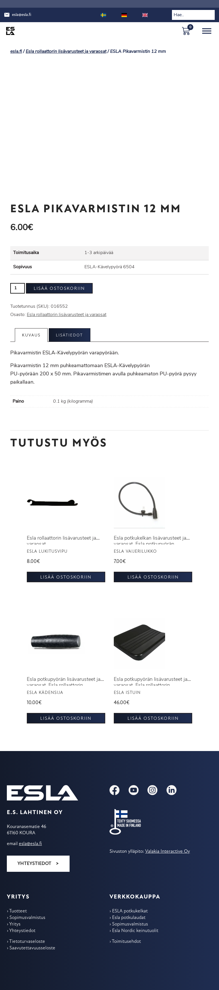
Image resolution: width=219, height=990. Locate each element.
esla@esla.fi (21, 15)
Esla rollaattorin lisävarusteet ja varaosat (66, 51)
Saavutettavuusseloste (32, 948)
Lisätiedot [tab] (70, 335)
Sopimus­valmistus (27, 917)
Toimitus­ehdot (126, 941)
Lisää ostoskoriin (59, 288)
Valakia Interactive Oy (167, 851)
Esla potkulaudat (128, 917)
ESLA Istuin (127, 693)
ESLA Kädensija (45, 693)
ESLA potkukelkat (130, 911)
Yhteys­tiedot (22, 930)
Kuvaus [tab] (31, 335)
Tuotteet (18, 911)
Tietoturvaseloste (27, 941)
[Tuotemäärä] (17, 288)
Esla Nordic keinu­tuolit (135, 930)
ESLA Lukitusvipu (47, 552)
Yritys (15, 924)
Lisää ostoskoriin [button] (66, 577)
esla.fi (16, 51)
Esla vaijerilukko (135, 552)
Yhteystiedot (34, 863)
